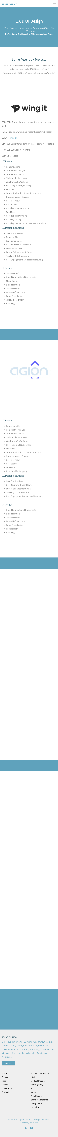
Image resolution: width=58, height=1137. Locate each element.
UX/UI (33, 1077)
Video (33, 1092)
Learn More (8, 1063)
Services (5, 1077)
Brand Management (40, 1099)
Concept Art (7, 1088)
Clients (5, 1084)
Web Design (36, 1095)
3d (32, 1088)
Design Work (36, 1103)
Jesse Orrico (9, 4)
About (4, 1080)
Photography (37, 1084)
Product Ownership (40, 1073)
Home (4, 1073)
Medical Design (38, 1080)
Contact (5, 1092)
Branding (35, 1107)
